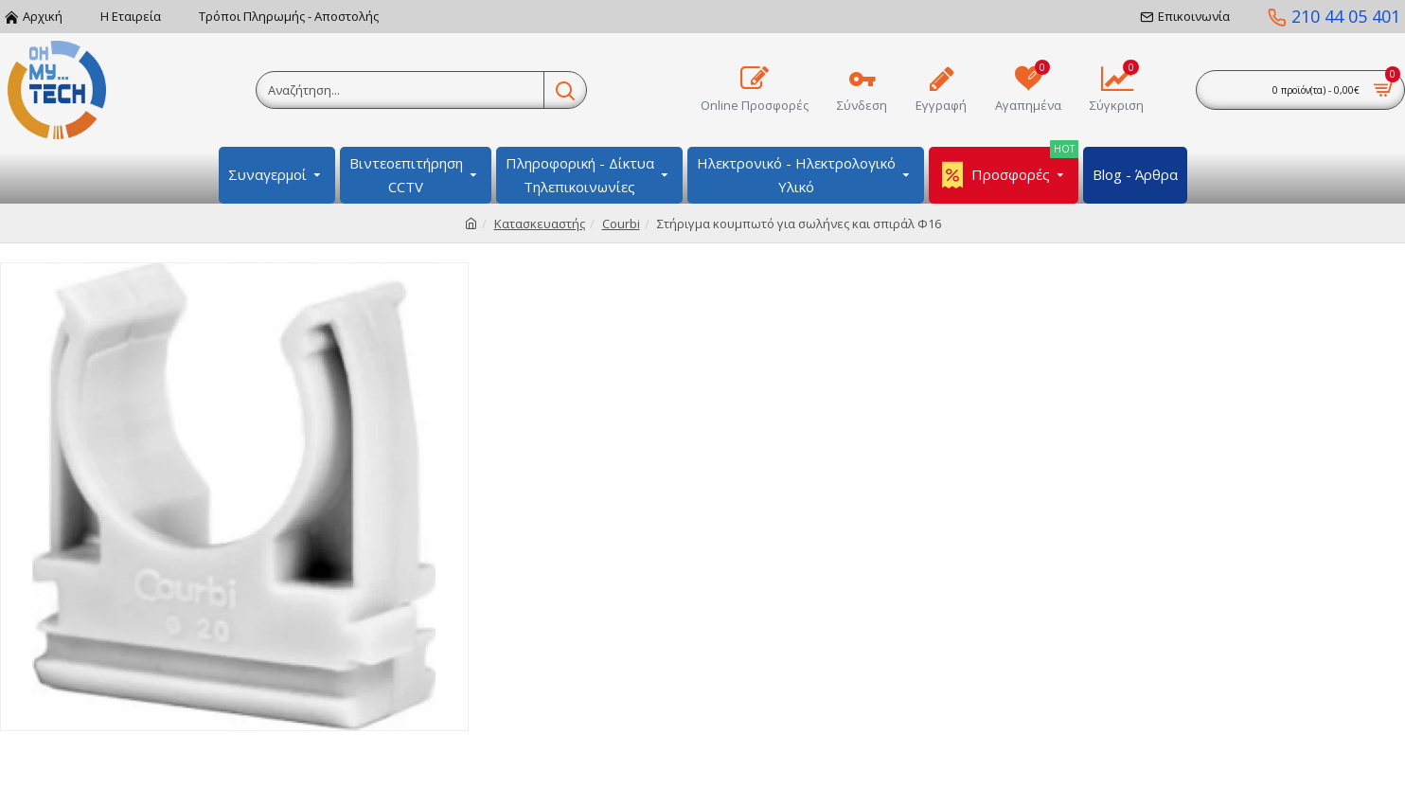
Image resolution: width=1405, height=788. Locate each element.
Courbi (621, 223)
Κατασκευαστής (539, 223)
